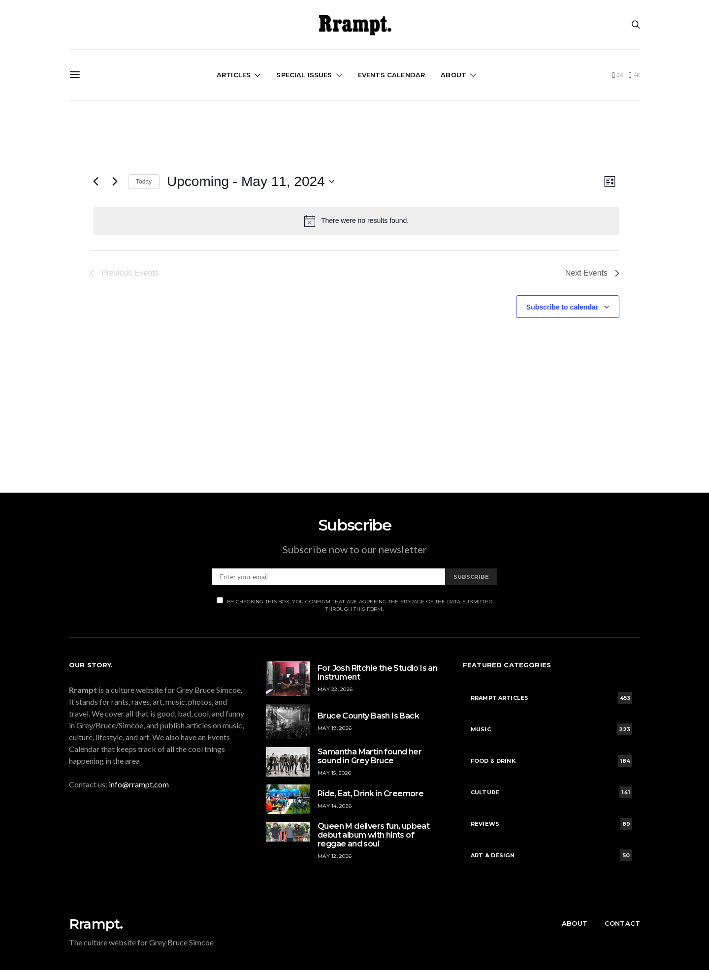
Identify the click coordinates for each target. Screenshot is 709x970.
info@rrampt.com (139, 784)
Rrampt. (96, 924)
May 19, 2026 (335, 728)
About (453, 75)
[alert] (356, 221)
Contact (622, 923)
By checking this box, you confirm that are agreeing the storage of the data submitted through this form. (354, 604)
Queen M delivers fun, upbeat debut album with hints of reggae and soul (373, 834)
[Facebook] (617, 75)
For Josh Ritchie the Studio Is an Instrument (377, 672)
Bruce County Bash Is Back (368, 715)
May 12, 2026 (335, 856)
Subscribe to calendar (562, 307)
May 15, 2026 (334, 773)
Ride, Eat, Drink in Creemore (370, 793)
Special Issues (304, 75)
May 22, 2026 (335, 689)
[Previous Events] (95, 182)
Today (144, 181)
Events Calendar (391, 75)
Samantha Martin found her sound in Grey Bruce (369, 756)
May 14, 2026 (335, 806)
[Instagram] (634, 75)
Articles (234, 75)
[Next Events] (115, 182)
